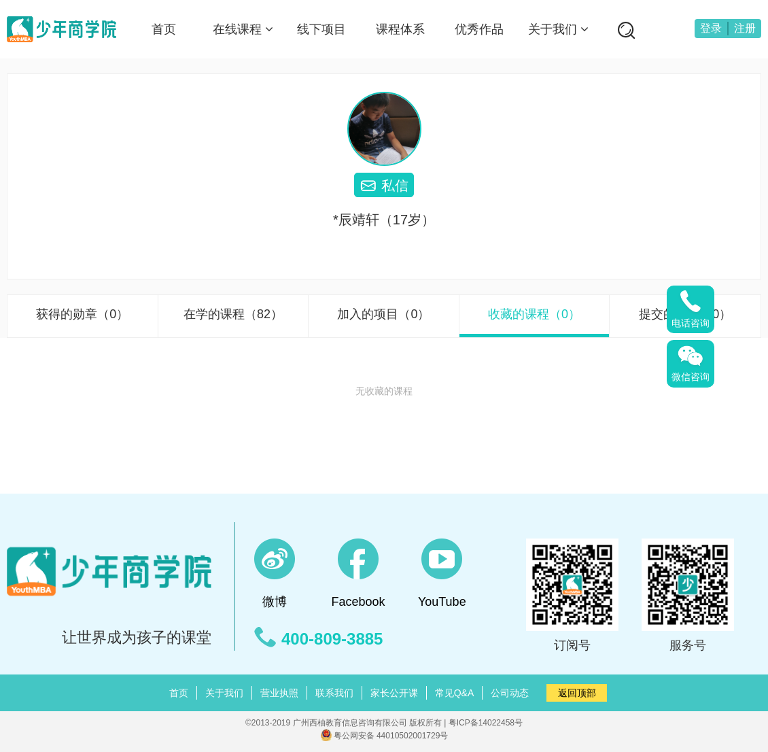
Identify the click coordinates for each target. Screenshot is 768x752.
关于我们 (558, 29)
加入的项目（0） (383, 314)
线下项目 (321, 29)
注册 (745, 28)
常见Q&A (454, 692)
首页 (164, 29)
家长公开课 (394, 692)
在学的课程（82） (233, 314)
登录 (711, 28)
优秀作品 (479, 29)
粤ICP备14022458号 (486, 723)
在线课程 (243, 29)
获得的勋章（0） (82, 314)
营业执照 (279, 692)
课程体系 (400, 29)
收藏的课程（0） (534, 314)
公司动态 (510, 692)
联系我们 (334, 692)
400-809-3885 (332, 639)
